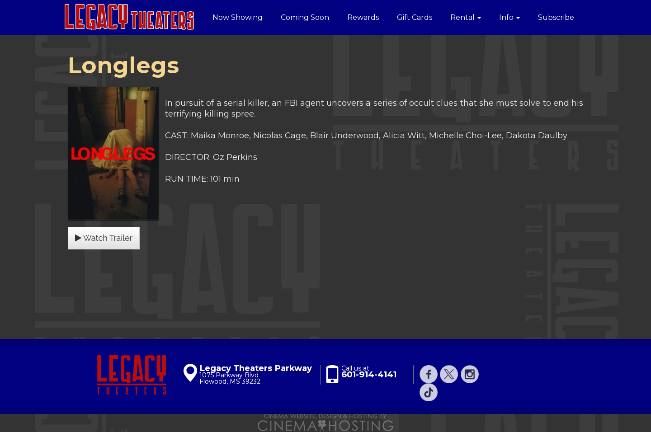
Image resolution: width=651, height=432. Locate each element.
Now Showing (237, 17)
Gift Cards (414, 17)
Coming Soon (305, 17)
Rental (465, 17)
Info (509, 17)
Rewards (363, 17)
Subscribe (556, 17)
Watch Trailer (103, 238)
